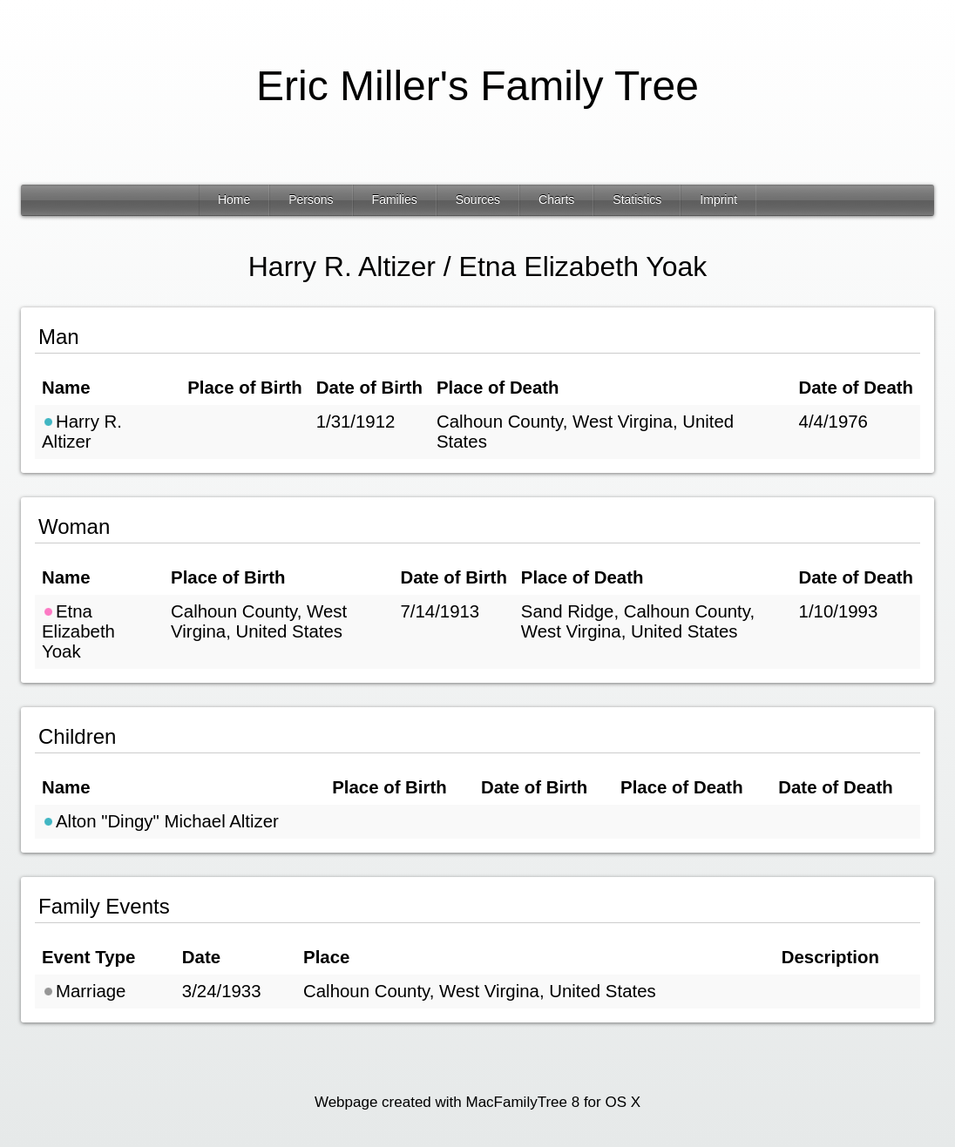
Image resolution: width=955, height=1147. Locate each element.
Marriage (83, 991)
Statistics (637, 199)
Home (234, 199)
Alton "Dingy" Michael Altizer (160, 821)
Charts (556, 199)
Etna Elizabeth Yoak (78, 631)
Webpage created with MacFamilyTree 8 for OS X (477, 1102)
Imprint (718, 199)
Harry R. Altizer (82, 431)
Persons (310, 199)
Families (394, 199)
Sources (478, 199)
